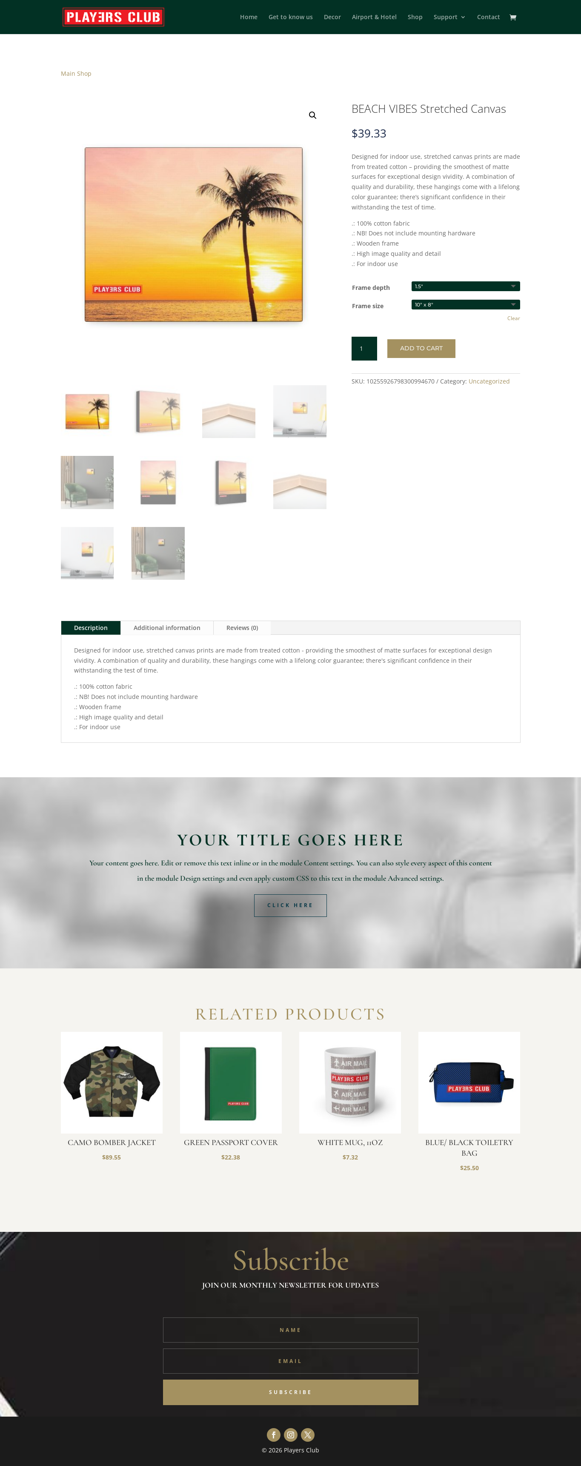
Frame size (368, 306)
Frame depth (371, 287)
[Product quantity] (364, 349)
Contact (488, 17)
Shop (415, 17)
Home (249, 17)
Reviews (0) (242, 628)
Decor (332, 17)
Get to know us (291, 17)
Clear (513, 318)
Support (446, 17)
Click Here (290, 905)
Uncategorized (489, 381)
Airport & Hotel (374, 17)
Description (91, 628)
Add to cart (421, 348)
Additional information (167, 628)
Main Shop (76, 73)
